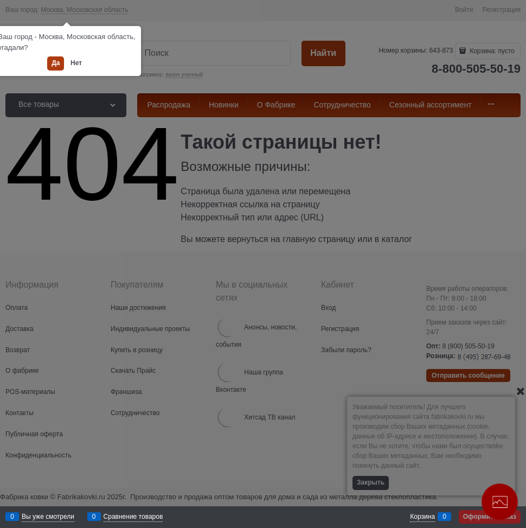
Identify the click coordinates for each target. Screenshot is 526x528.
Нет (76, 63)
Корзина (422, 516)
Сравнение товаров (133, 516)
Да (56, 63)
